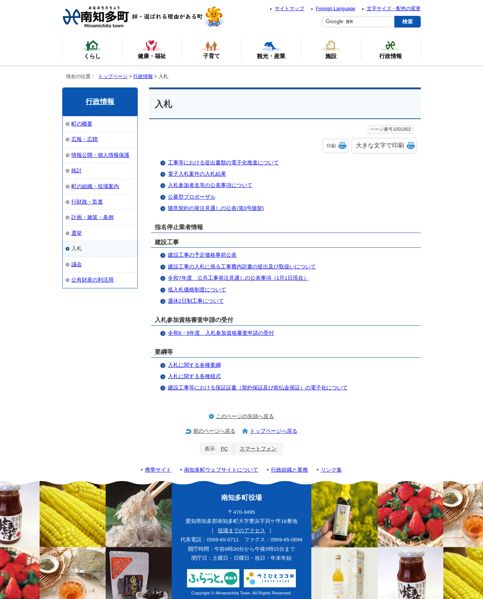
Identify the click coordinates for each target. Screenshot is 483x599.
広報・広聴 (84, 139)
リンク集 (331, 470)
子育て (211, 49)
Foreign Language (335, 8)
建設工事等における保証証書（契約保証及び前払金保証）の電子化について (258, 388)
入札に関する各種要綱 (194, 365)
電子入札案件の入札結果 (197, 174)
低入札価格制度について (197, 290)
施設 (330, 49)
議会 (76, 264)
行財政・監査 (87, 202)
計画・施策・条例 (92, 217)
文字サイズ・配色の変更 (394, 8)
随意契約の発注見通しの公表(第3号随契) (216, 208)
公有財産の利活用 (92, 280)
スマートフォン (258, 449)
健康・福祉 (152, 49)
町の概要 (81, 124)
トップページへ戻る (273, 431)
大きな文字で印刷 (380, 145)
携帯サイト (158, 470)
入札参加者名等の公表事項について (210, 185)
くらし (92, 49)
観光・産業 (271, 49)
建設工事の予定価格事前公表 (202, 255)
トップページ (113, 76)
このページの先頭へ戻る (245, 416)
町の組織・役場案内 (95, 186)
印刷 (331, 146)
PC (224, 449)
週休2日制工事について (196, 301)
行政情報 (143, 76)
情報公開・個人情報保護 (100, 155)
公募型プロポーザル (191, 197)
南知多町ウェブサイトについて (221, 470)
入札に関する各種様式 (194, 376)
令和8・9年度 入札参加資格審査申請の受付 (221, 333)
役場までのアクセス (241, 530)
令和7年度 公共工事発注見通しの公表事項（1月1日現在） (238, 278)
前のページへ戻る (214, 431)
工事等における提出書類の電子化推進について (223, 162)
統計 (76, 170)
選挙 (76, 233)
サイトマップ (289, 8)
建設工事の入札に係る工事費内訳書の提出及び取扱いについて (242, 267)
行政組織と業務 (289, 470)
